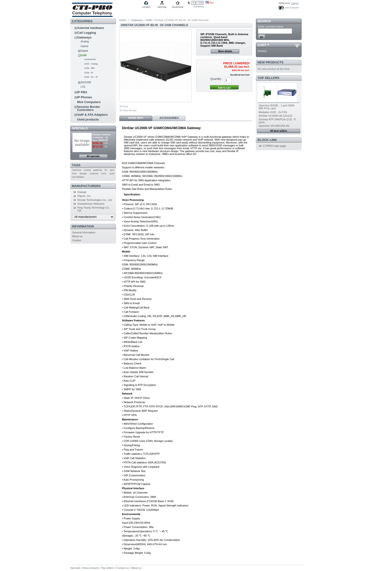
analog (87, 170)
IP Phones (84, 97)
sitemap (162, 6)
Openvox (77, 170)
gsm (112, 170)
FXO (103, 173)
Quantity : (216, 79)
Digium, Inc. (84, 195)
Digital (84, 50)
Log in (294, 3)
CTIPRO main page (274, 145)
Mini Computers (88, 102)
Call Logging (86, 32)
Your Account (291, 7)
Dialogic (82, 192)
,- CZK (200, 2)
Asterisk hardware (90, 28)
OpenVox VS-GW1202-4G (274, 125)
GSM (84, 55)
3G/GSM (86, 82)
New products (270, 62)
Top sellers (268, 78)
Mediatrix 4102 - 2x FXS (273, 112)
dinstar (83, 173)
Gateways (84, 37)
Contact (76, 240)
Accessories (90, 59)
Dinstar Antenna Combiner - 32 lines (101, 137)
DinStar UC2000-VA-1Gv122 (275, 115)
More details (225, 51)
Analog (85, 41)
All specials (93, 156)
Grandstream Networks (91, 203)
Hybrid (84, 46)
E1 (106, 170)
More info (135, 117)
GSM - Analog (91, 64)
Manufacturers (86, 186)
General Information (83, 232)
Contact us (122, 567)
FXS (74, 173)
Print (125, 106)
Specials (80, 128)
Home (122, 20)
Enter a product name (270, 26)
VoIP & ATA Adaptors (92, 114)
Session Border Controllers (88, 108)
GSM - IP (88, 72)
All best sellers (278, 131)
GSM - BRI (89, 68)
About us (77, 236)
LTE (83, 86)
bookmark (177, 6)
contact (146, 6)
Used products (88, 119)
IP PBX (82, 92)
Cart (262, 45)
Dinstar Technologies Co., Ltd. (95, 199)
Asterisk (94, 173)
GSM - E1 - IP (91, 77)
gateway (97, 170)
